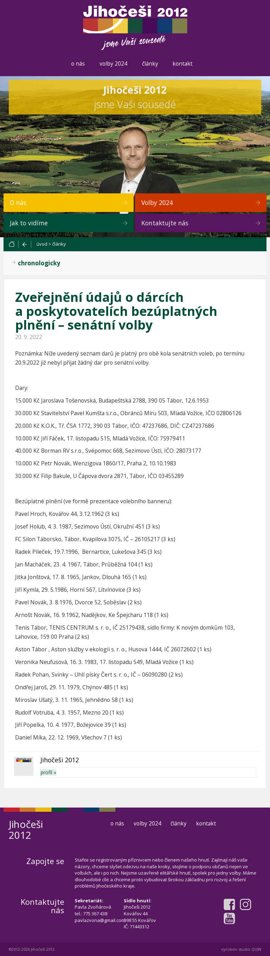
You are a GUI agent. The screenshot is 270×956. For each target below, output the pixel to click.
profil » (48, 772)
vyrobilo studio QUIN (241, 949)
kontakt (183, 63)
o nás (78, 63)
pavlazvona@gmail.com (100, 920)
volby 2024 (113, 63)
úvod (41, 244)
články (150, 63)
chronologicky (39, 263)
